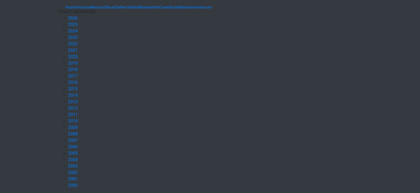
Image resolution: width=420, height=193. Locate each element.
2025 (73, 24)
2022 (73, 43)
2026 (73, 18)
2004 (73, 159)
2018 (73, 69)
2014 (73, 95)
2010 (73, 121)
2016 (73, 82)
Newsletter (148, 7)
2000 (73, 185)
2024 (73, 31)
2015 (73, 88)
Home (71, 7)
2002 (73, 172)
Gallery (121, 7)
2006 (73, 146)
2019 (73, 63)
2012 (73, 108)
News (185, 7)
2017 (73, 76)
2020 (73, 56)
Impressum (201, 7)
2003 (73, 166)
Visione (84, 7)
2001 (73, 178)
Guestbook (169, 7)
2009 (73, 127)
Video (133, 7)
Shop (109, 7)
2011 (73, 114)
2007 (73, 140)
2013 (73, 101)
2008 (73, 133)
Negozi (98, 7)
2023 (73, 37)
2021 (73, 50)
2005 (73, 153)
